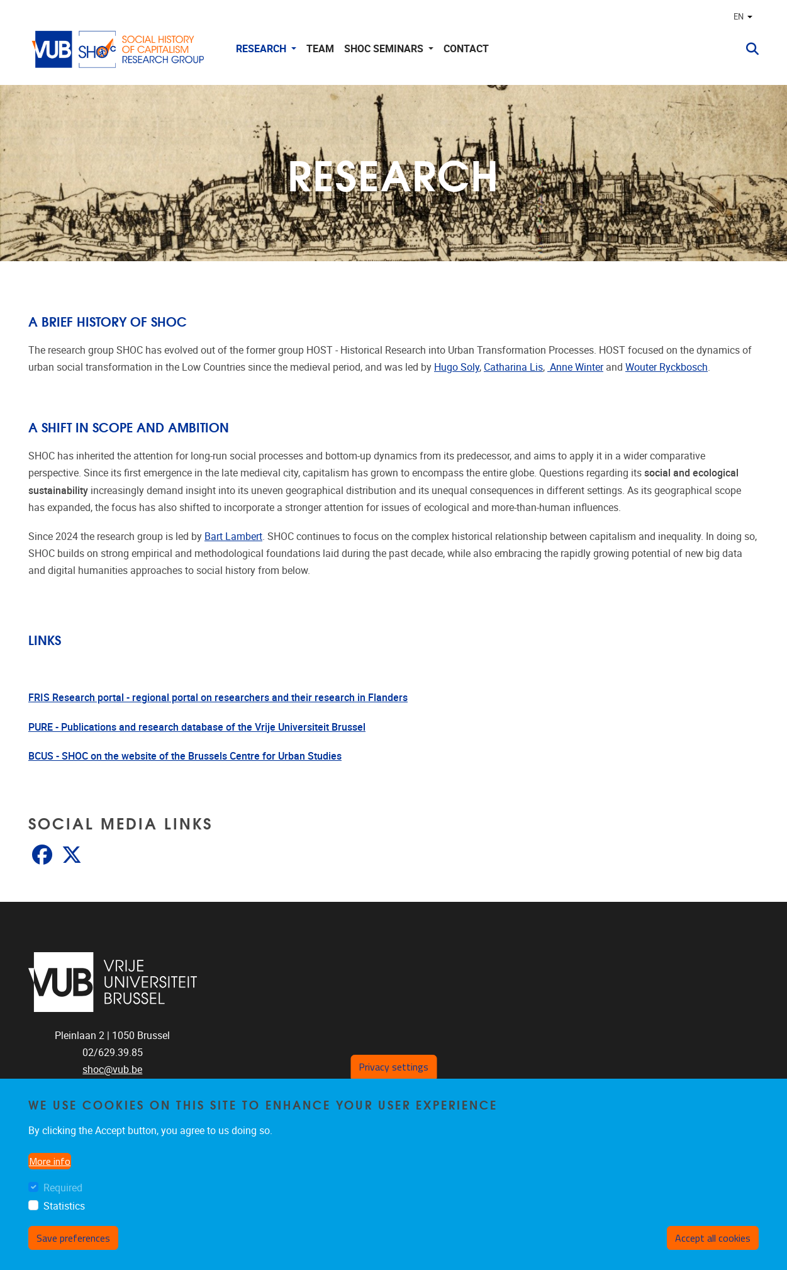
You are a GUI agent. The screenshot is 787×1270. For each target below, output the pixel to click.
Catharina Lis (513, 367)
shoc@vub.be (112, 1070)
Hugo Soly (456, 367)
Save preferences (73, 1237)
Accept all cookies (713, 1237)
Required (62, 1188)
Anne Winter (575, 367)
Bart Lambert (233, 536)
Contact (466, 49)
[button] (747, 49)
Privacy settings (393, 1066)
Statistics (64, 1206)
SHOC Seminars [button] (385, 49)
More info (49, 1161)
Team (320, 49)
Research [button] (262, 49)
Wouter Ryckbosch (666, 367)
